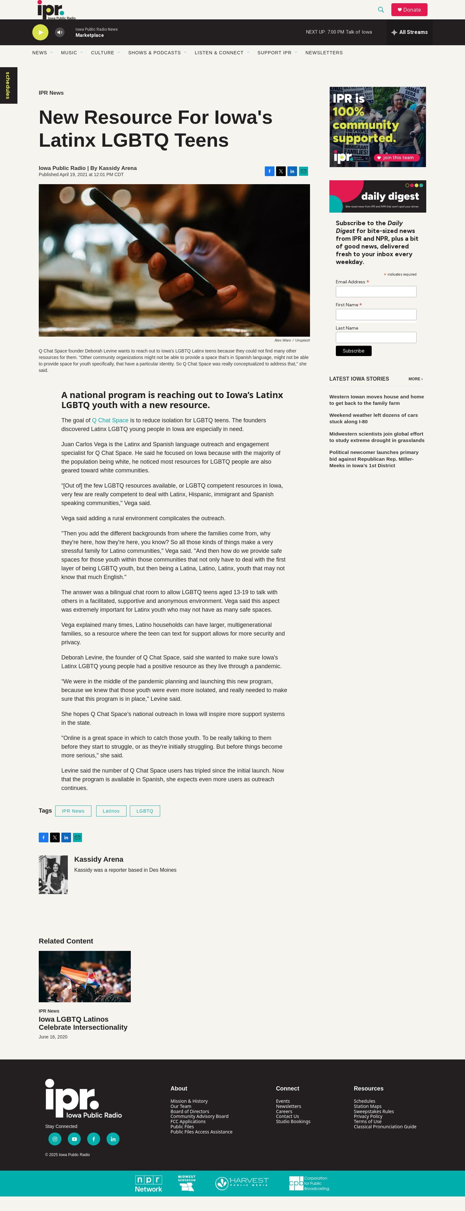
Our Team (180, 1121)
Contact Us (287, 1131)
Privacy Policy (368, 1131)
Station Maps (368, 1121)
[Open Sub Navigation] (52, 67)
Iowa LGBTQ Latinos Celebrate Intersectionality (83, 1038)
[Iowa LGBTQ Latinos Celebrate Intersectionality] (85, 991)
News (39, 67)
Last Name (347, 342)
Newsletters (324, 67)
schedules (8, 100)
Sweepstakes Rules (374, 1126)
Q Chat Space (109, 435)
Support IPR (275, 67)
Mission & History (189, 1115)
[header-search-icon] (384, 17)
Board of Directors (189, 1126)
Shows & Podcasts (154, 67)
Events (283, 1115)
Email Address (352, 296)
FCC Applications (188, 1136)
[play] (40, 47)
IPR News (51, 107)
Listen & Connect (219, 67)
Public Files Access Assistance (201, 1146)
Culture (102, 67)
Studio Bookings (293, 1136)
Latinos (111, 825)
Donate (416, 17)
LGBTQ (145, 825)
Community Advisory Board (199, 1131)
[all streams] (410, 47)
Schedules (364, 1115)
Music (69, 67)
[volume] (59, 47)
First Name (349, 319)
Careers (284, 1126)
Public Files (182, 1141)
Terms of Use (368, 1136)
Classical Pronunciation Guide (385, 1141)
